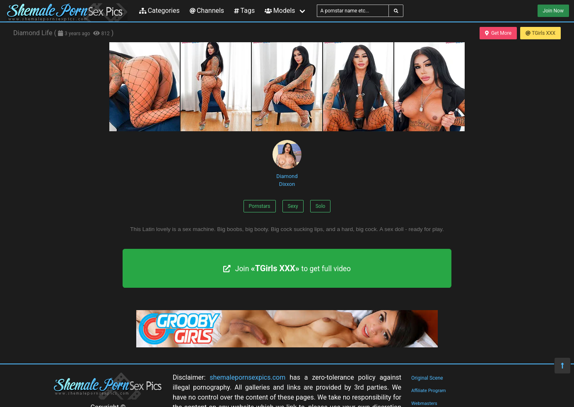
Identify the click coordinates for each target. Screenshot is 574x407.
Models (280, 10)
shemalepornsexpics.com (247, 377)
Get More (498, 33)
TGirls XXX (540, 33)
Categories (159, 10)
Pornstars (259, 206)
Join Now (553, 11)
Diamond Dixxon (287, 163)
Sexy (293, 206)
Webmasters (424, 403)
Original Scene (427, 378)
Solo (321, 206)
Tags (244, 10)
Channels (207, 10)
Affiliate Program (428, 390)
